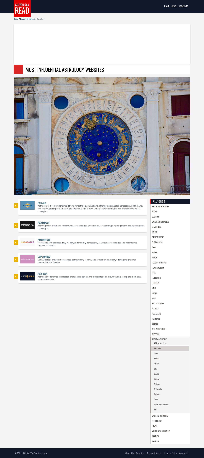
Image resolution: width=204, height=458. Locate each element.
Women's (155, 441)
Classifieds (156, 226)
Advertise (140, 453)
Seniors (157, 399)
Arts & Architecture (160, 206)
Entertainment (158, 237)
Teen (155, 409)
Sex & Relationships (161, 404)
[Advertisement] (99, 44)
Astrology (157, 348)
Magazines (183, 6)
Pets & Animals (158, 303)
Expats (156, 358)
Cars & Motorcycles (160, 221)
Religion (157, 394)
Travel (154, 425)
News (173, 6)
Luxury (156, 378)
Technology (157, 420)
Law (155, 368)
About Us (129, 453)
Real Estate (156, 313)
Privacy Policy (170, 453)
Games (154, 252)
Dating (154, 231)
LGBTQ (156, 373)
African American (160, 343)
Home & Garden (158, 267)
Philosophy (158, 389)
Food (154, 247)
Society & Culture (27, 19)
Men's (154, 288)
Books (154, 211)
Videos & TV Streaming (161, 430)
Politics (155, 308)
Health (154, 257)
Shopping (156, 334)
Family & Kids (157, 242)
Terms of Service (154, 453)
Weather (155, 436)
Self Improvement (159, 328)
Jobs (154, 272)
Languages (156, 277)
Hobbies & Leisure (159, 262)
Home (166, 6)
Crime (156, 353)
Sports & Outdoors (160, 415)
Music (154, 293)
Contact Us (184, 453)
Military (157, 383)
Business (155, 216)
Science (155, 323)
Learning (155, 282)
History (156, 363)
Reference (156, 318)
